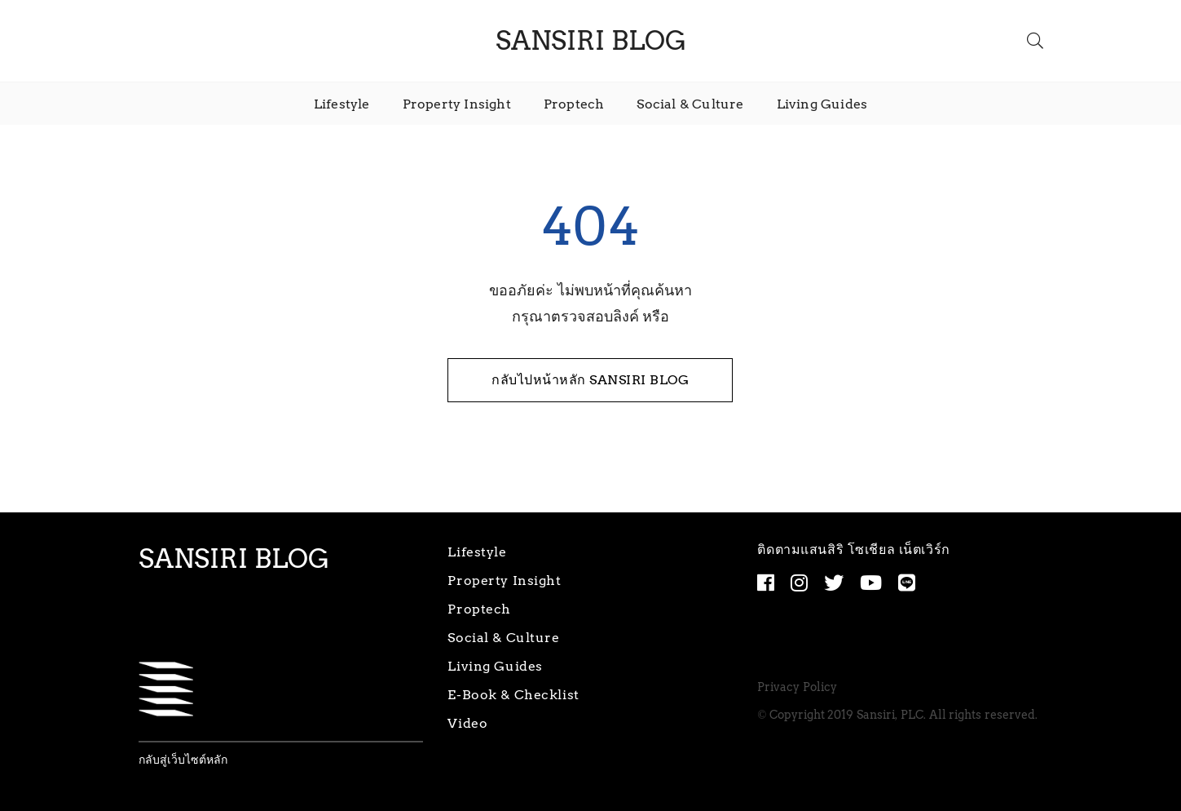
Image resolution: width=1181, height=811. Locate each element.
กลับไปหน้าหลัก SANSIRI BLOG (590, 380)
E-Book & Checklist (513, 695)
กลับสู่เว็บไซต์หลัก (183, 760)
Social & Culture (690, 104)
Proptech (574, 104)
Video (467, 723)
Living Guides (822, 104)
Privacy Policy (797, 687)
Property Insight (457, 104)
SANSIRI (591, 40)
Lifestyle (342, 104)
